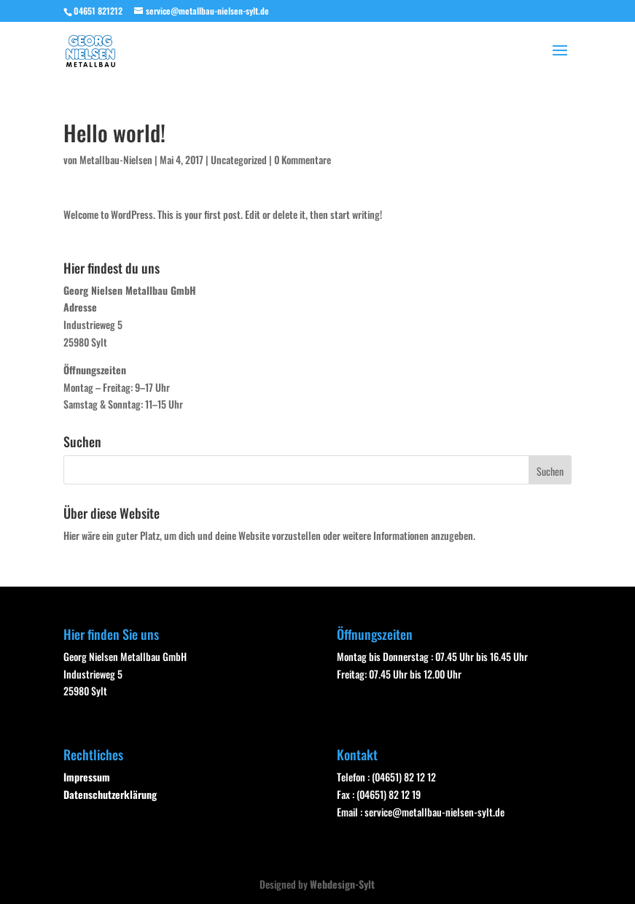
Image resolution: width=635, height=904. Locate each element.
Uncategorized (239, 159)
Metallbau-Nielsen (115, 159)
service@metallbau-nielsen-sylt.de (435, 811)
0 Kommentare (302, 159)
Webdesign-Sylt (342, 884)
